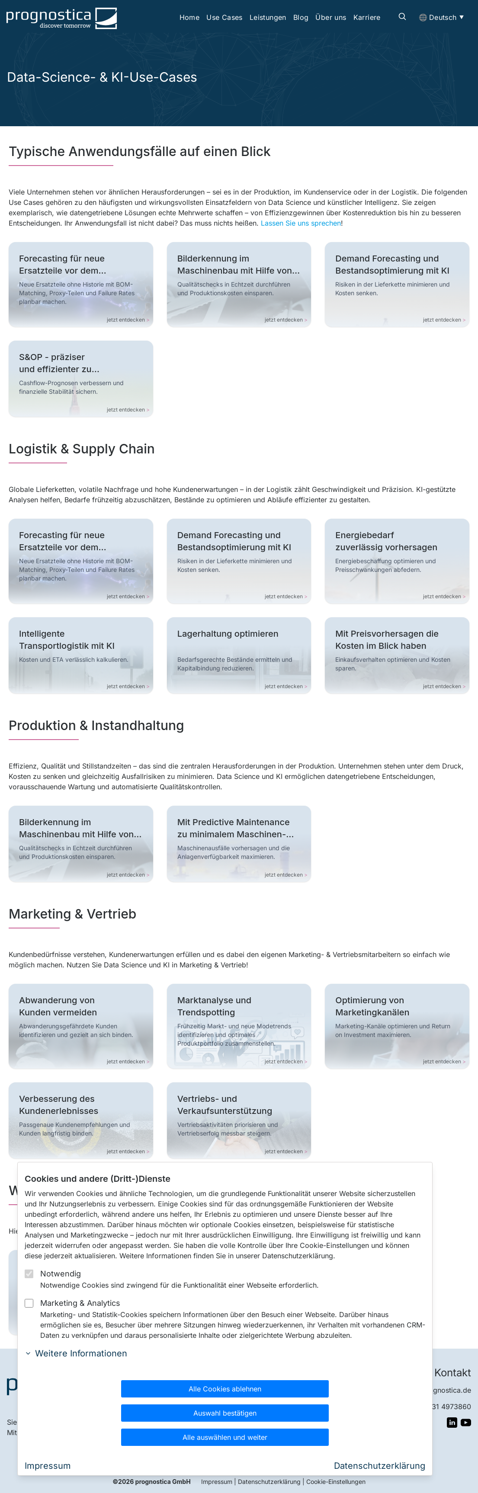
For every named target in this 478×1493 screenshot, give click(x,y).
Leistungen (268, 17)
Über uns (330, 17)
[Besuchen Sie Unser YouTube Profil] (466, 1422)
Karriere (367, 17)
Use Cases (224, 17)
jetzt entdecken (128, 319)
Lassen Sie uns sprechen (301, 223)
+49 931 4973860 (441, 1406)
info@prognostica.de (437, 1390)
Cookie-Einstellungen (336, 1481)
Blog (301, 17)
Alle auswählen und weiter (225, 1437)
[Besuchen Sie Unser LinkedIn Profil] (452, 1422)
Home (190, 17)
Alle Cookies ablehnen (225, 1389)
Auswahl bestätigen (225, 1413)
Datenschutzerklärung (269, 1481)
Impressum (216, 1481)
